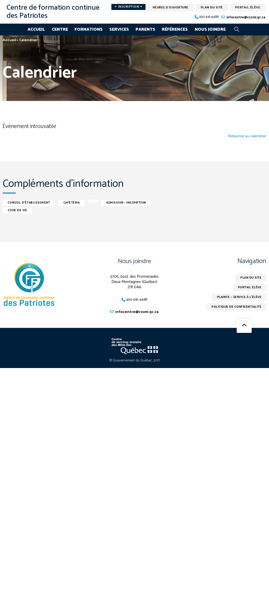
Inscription (128, 7)
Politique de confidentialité (234, 308)
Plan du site (212, 7)
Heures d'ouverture (170, 7)
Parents (145, 29)
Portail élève (247, 7)
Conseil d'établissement (30, 202)
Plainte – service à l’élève (237, 297)
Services (119, 29)
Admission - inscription (133, 202)
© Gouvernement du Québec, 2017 (134, 361)
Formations (89, 29)
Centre (60, 29)
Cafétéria (75, 202)
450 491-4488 (209, 17)
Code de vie (18, 209)
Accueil (36, 29)
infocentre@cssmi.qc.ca (245, 17)
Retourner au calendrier (246, 136)
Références (175, 29)
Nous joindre (210, 29)
